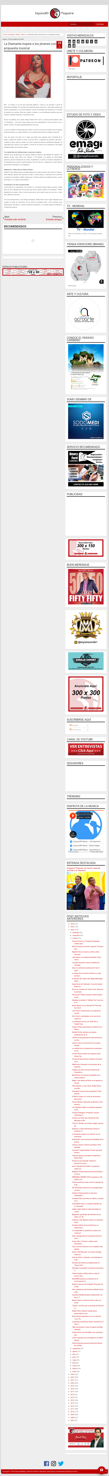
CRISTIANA (45, 29)
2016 (72, 1394)
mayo (75, 1360)
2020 (72, 1383)
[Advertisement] (86, 516)
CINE (72, 29)
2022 (72, 1377)
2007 (72, 1420)
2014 (72, 1400)
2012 (72, 1406)
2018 (72, 1389)
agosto (75, 1351)
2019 (72, 1386)
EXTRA (4, 29)
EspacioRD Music (73, 854)
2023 (72, 1374)
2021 (72, 1380)
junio (74, 1357)
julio (74, 1354)
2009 (72, 1415)
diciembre (76, 933)
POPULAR (13, 29)
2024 (72, 930)
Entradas (74, 725)
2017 (72, 1392)
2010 (72, 1412)
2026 (72, 924)
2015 (72, 1397)
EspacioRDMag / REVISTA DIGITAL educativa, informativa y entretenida (39, 1471)
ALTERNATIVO (33, 29)
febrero (75, 1369)
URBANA (22, 29)
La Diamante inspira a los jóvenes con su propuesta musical (32, 46)
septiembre (77, 1348)
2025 (72, 927)
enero (75, 1371)
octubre (75, 938)
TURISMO (64, 29)
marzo (75, 1366)
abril (74, 1363)
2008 (72, 1417)
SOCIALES (55, 29)
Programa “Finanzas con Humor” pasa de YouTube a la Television (83, 869)
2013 (72, 1403)
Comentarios (75, 729)
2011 (72, 1409)
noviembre (76, 935)
